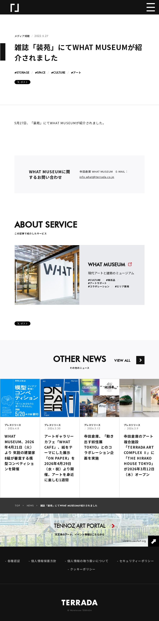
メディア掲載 (22, 36)
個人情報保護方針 (43, 563)
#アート (76, 73)
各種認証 (13, 563)
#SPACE (40, 73)
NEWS (30, 507)
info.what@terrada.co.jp (97, 179)
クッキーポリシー (82, 571)
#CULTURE (58, 73)
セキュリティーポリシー (136, 563)
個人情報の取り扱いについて (87, 563)
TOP (17, 507)
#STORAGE (21, 73)
